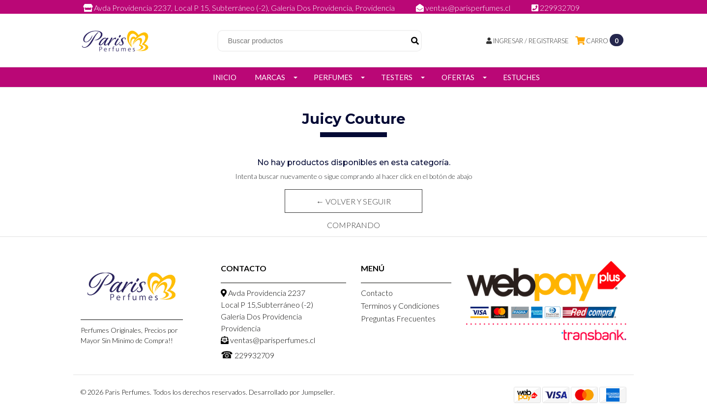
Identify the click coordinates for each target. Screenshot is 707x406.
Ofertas (458, 77)
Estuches (521, 77)
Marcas (270, 77)
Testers (396, 77)
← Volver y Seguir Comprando (353, 205)
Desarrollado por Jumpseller (291, 392)
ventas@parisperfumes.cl (464, 7)
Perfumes (333, 77)
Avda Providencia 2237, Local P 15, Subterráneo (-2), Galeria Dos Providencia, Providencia (239, 7)
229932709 (555, 7)
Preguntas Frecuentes (398, 318)
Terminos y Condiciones (400, 305)
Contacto (377, 292)
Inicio (224, 77)
